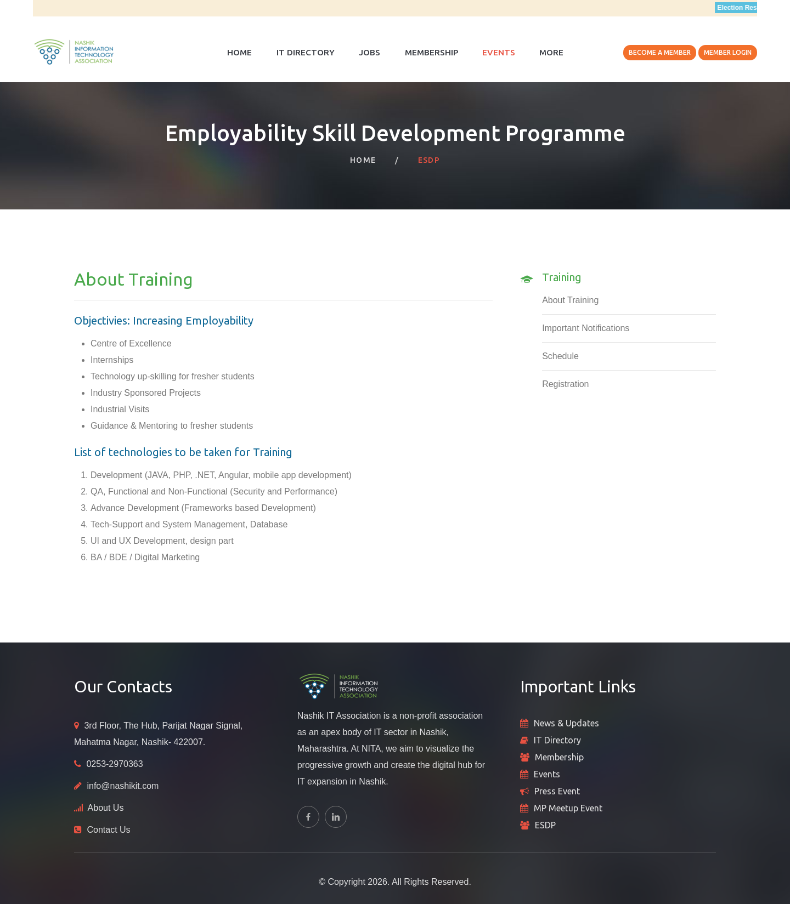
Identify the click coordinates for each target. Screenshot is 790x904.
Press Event (557, 791)
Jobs (369, 52)
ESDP (545, 825)
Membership (431, 52)
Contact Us (108, 829)
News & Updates (566, 723)
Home (239, 52)
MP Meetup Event (568, 808)
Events (498, 52)
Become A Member (660, 52)
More (551, 52)
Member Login (728, 52)
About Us (106, 807)
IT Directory (305, 52)
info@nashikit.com (123, 786)
